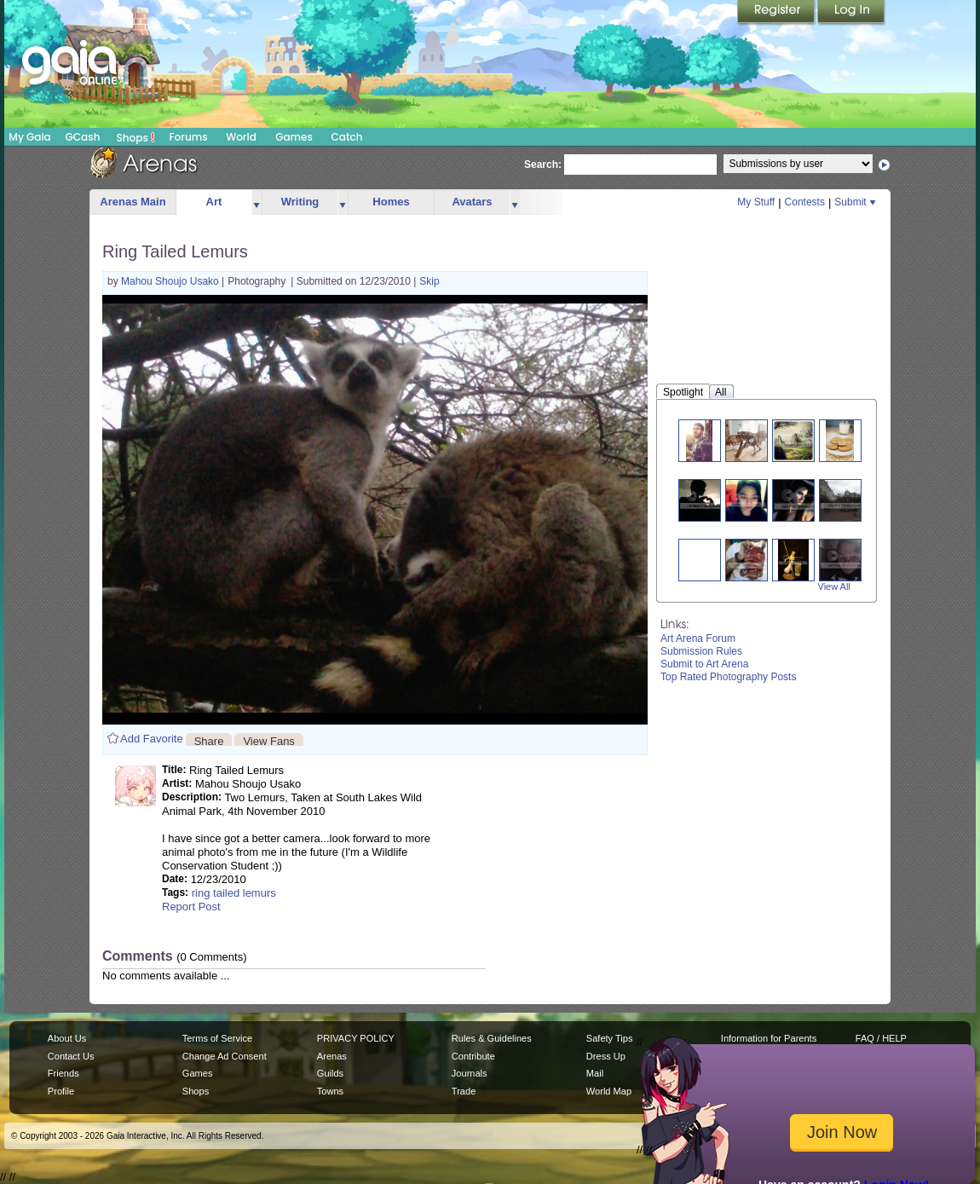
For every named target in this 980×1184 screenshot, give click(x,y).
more (256, 202)
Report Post (191, 906)
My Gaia (29, 137)
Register (777, 13)
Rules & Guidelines (492, 1038)
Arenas (332, 1056)
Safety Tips (609, 1038)
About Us (67, 1038)
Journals (469, 1073)
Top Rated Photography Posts (728, 677)
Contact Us (71, 1056)
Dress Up (605, 1056)
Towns (330, 1091)
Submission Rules (701, 651)
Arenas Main (132, 201)
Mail (594, 1073)
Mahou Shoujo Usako (171, 281)
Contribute (473, 1056)
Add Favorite (151, 738)
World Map (608, 1091)
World (241, 137)
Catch (347, 137)
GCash (83, 137)
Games (294, 137)
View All (834, 586)
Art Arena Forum (697, 638)
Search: (543, 164)
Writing (300, 201)
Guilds (330, 1073)
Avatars (472, 201)
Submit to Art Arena (704, 664)
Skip (429, 281)
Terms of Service (217, 1038)
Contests (805, 202)
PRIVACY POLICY (356, 1038)
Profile (61, 1091)
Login (851, 13)
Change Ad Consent (224, 1056)
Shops (136, 137)
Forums (188, 137)
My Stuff (756, 202)
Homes (390, 201)
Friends (63, 1073)
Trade (464, 1091)
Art (214, 201)
